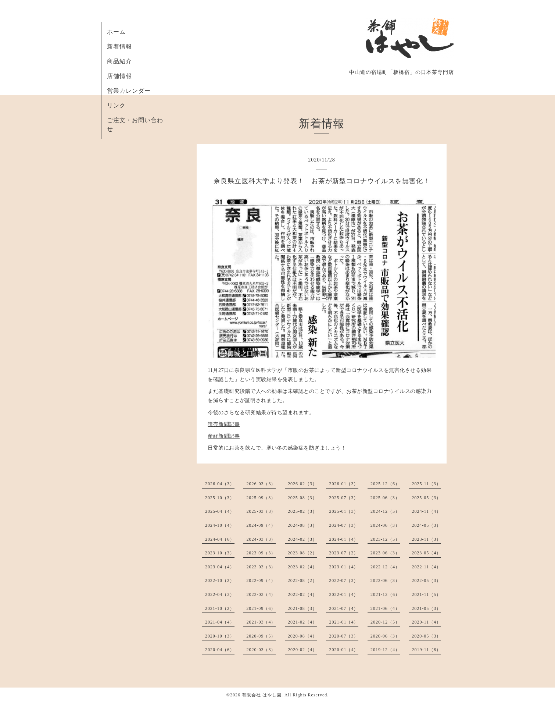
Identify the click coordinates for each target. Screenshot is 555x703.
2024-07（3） (343, 525)
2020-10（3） (219, 636)
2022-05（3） (426, 580)
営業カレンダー (129, 91)
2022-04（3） (219, 594)
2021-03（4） (261, 622)
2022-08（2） (302, 580)
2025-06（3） (385, 497)
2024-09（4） (261, 525)
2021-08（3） (302, 608)
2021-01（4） (343, 622)
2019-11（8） (426, 649)
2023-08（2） (302, 552)
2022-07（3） (343, 580)
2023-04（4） (219, 566)
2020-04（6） (219, 649)
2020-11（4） (426, 622)
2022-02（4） (302, 594)
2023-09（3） (261, 552)
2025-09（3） (261, 497)
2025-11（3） (426, 483)
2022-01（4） (343, 594)
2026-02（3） (302, 483)
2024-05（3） (426, 525)
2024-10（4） (219, 525)
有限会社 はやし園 (262, 694)
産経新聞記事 (224, 436)
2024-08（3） (302, 525)
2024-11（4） (426, 511)
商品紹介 (119, 61)
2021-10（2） (219, 608)
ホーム (116, 32)
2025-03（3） (261, 511)
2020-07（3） (343, 636)
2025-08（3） (302, 497)
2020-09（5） (261, 636)
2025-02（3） (302, 511)
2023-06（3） (385, 552)
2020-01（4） (343, 649)
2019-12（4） (385, 649)
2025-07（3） (343, 497)
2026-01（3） (343, 483)
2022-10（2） (219, 580)
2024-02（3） (302, 539)
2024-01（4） (343, 539)
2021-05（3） (426, 608)
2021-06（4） (385, 608)
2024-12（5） (385, 511)
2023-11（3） (426, 539)
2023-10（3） (219, 552)
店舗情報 (119, 76)
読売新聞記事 (224, 424)
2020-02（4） (302, 649)
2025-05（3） (426, 497)
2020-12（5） (385, 622)
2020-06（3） (385, 636)
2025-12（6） (385, 483)
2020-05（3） (426, 636)
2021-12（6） (385, 594)
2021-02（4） (302, 622)
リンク (116, 105)
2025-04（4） (219, 511)
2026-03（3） (261, 483)
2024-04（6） (219, 539)
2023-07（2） (343, 552)
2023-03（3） (261, 566)
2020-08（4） (302, 636)
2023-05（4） (426, 552)
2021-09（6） (261, 608)
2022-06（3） (385, 580)
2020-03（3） (261, 649)
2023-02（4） (302, 566)
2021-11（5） (426, 594)
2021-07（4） (343, 608)
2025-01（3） (343, 511)
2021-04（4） (219, 622)
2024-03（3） (261, 539)
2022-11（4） (426, 566)
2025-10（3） (219, 497)
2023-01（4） (343, 566)
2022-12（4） (385, 566)
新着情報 (119, 46)
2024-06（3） (385, 525)
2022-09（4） (261, 580)
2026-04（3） (219, 483)
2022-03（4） (261, 594)
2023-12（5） (385, 539)
